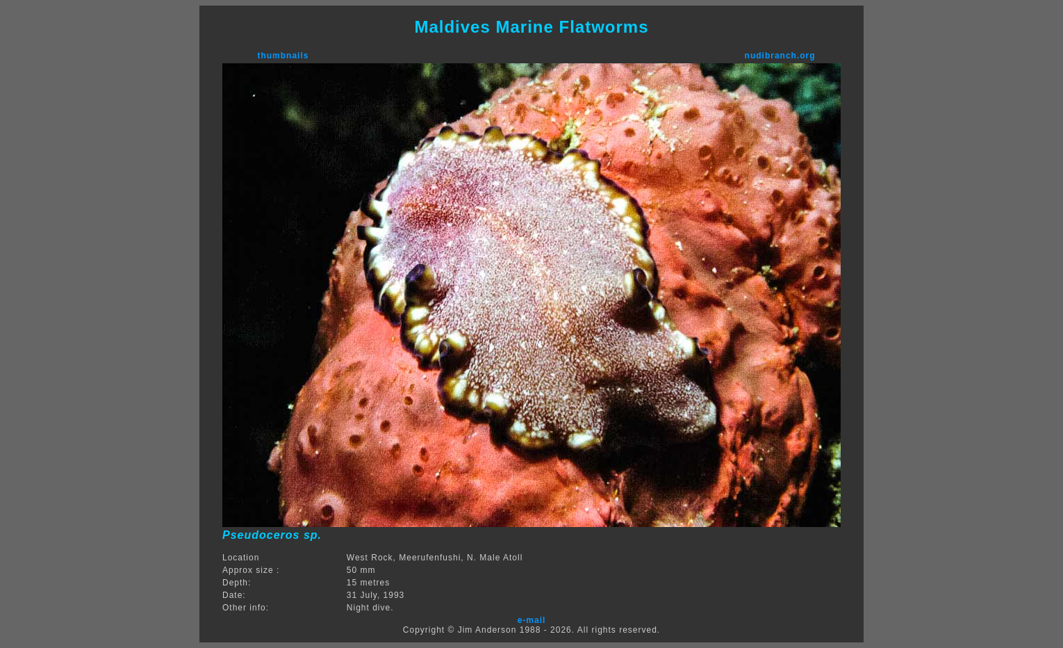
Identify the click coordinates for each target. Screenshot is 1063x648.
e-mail (532, 620)
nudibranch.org (780, 55)
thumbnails (282, 55)
